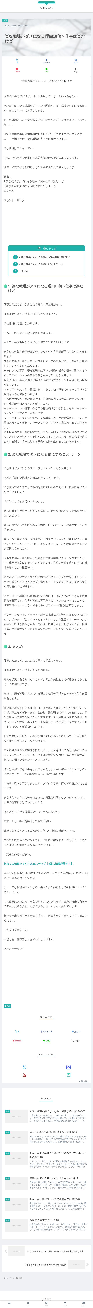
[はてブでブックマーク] (76, 61)
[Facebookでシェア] (46, 61)
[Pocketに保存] (17, 70)
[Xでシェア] (17, 61)
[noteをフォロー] (68, 1075)
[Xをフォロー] (24, 1067)
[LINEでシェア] (46, 70)
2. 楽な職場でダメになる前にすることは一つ (42, 264)
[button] (76, 70)
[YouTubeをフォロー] (24, 1075)
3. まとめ (23, 271)
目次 (45, 248)
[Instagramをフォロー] (68, 1067)
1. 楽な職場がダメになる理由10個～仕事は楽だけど (46, 257)
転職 (7, 1006)
